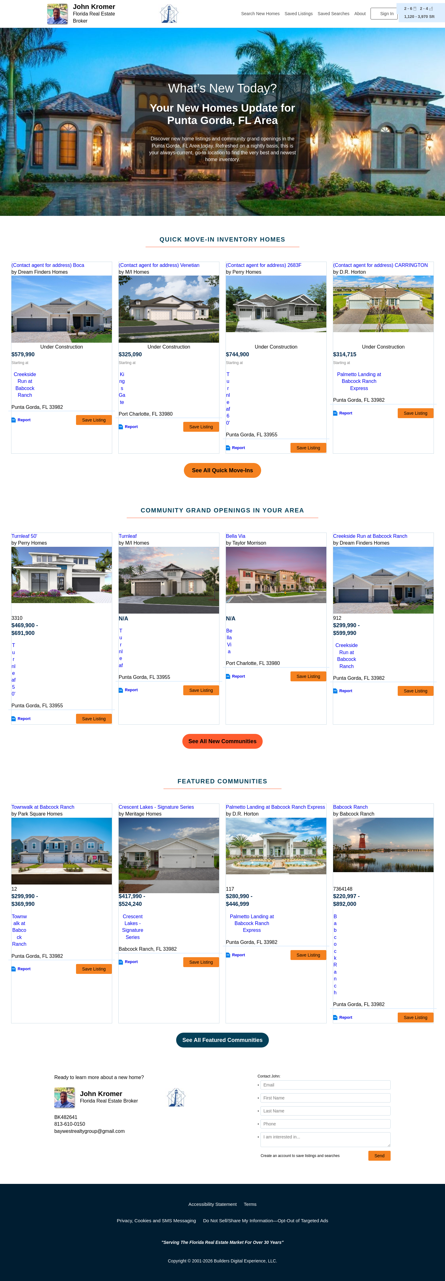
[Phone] (326, 1124)
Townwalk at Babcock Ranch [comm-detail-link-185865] (19, 930)
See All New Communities (222, 741)
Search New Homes (260, 13)
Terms (250, 1204)
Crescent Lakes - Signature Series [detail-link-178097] (156, 807)
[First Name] (326, 1098)
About (360, 13)
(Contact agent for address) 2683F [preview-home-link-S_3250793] (264, 265)
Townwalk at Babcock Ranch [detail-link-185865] (42, 807)
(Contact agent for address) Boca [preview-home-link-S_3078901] (47, 265)
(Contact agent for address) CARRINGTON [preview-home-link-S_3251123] (380, 265)
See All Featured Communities (222, 1040)
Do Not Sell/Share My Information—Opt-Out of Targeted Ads (265, 1220)
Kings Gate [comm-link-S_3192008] (122, 388)
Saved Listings (299, 13)
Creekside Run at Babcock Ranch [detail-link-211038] (370, 536)
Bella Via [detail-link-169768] (235, 536)
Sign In (387, 13)
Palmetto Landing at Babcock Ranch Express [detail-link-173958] (275, 807)
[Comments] (326, 1139)
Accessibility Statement (213, 1204)
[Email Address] (326, 1085)
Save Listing (94, 420)
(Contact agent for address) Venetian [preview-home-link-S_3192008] (159, 265)
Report (24, 420)
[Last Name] (326, 1111)
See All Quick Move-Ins (222, 470)
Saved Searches (334, 13)
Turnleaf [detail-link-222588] (128, 536)
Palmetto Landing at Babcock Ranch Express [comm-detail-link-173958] (252, 923)
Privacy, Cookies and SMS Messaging (156, 1220)
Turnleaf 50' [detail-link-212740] (24, 536)
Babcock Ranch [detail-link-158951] (350, 807)
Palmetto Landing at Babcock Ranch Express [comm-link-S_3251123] (359, 381)
